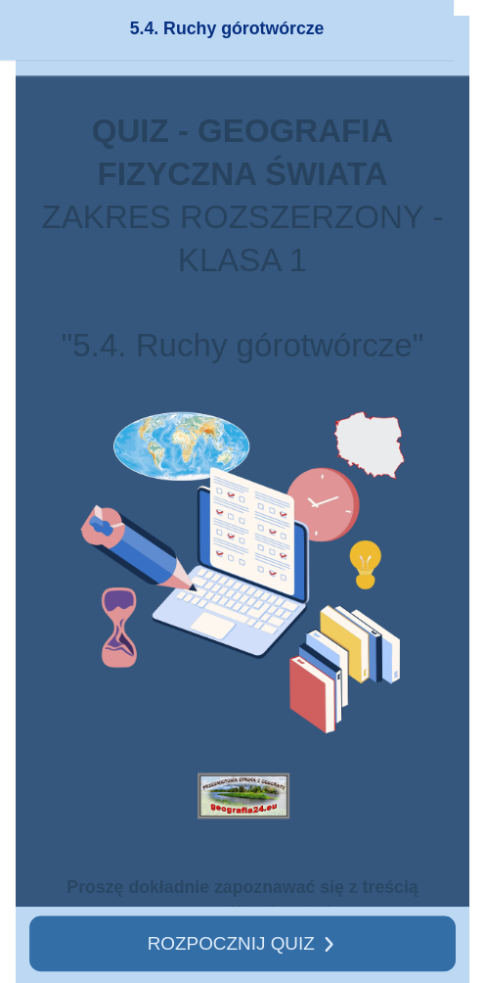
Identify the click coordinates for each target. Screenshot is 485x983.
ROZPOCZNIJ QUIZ (231, 943)
